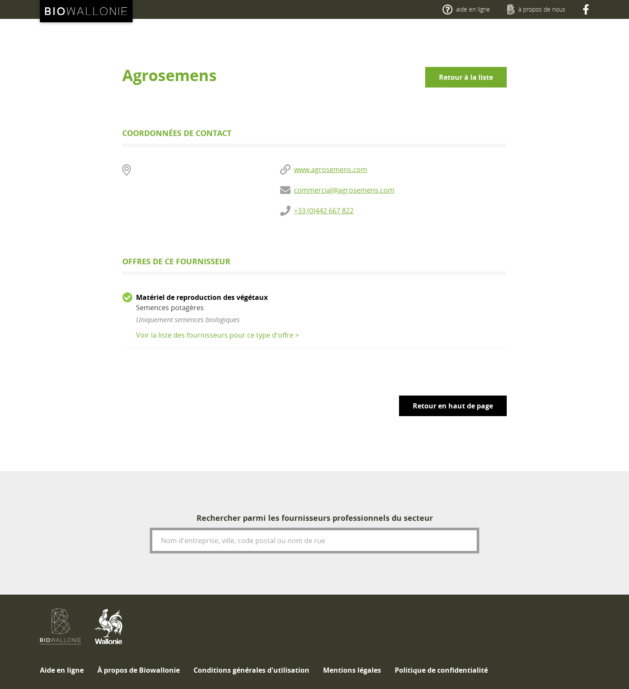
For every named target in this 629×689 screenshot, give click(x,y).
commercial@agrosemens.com (344, 190)
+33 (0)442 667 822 (324, 210)
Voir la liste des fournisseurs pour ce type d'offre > (217, 335)
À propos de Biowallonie (138, 670)
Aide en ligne (62, 670)
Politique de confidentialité (441, 670)
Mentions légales (352, 670)
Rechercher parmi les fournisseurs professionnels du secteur (315, 518)
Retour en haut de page (453, 406)
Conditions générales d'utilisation (251, 670)
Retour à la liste (466, 77)
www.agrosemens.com (330, 169)
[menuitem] (62, 670)
